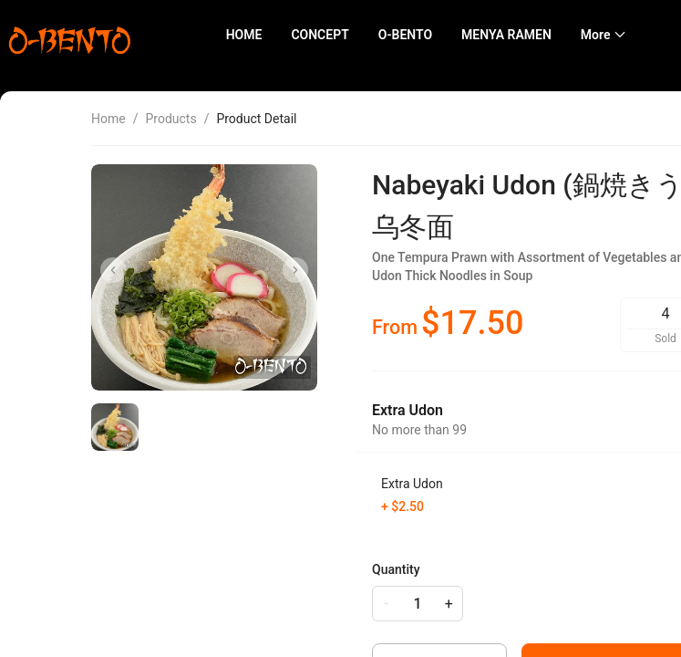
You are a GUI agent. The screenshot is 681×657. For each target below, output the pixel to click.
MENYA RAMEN (506, 34)
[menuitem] (244, 35)
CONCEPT (319, 34)
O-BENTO (405, 34)
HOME (244, 34)
